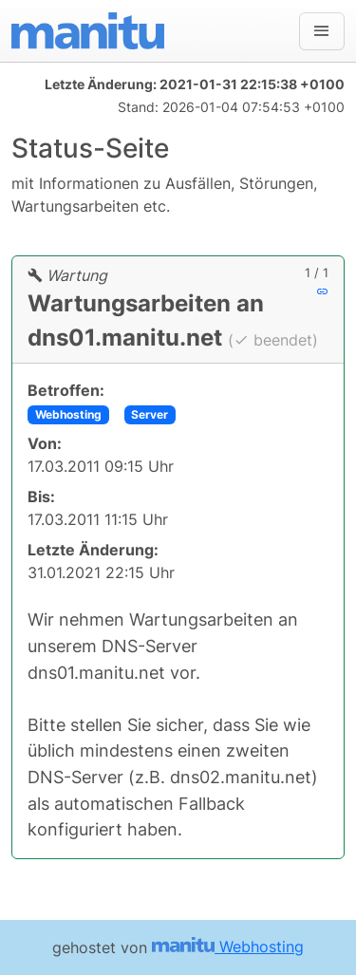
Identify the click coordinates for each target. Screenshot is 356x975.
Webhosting (68, 414)
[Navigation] (322, 31)
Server (149, 414)
